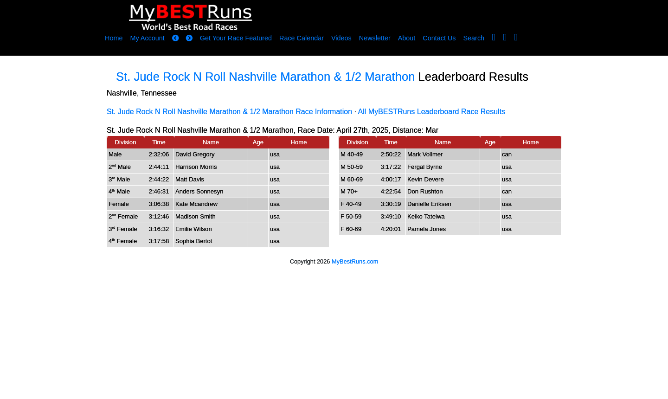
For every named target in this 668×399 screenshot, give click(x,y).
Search (474, 38)
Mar (431, 130)
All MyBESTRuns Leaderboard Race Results (431, 112)
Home (113, 38)
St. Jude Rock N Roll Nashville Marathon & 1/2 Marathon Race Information (229, 112)
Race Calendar (301, 38)
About (407, 38)
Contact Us (439, 38)
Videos (341, 38)
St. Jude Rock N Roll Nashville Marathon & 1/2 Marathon (265, 76)
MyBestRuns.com (355, 261)
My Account (147, 38)
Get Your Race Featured (236, 38)
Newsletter (375, 38)
